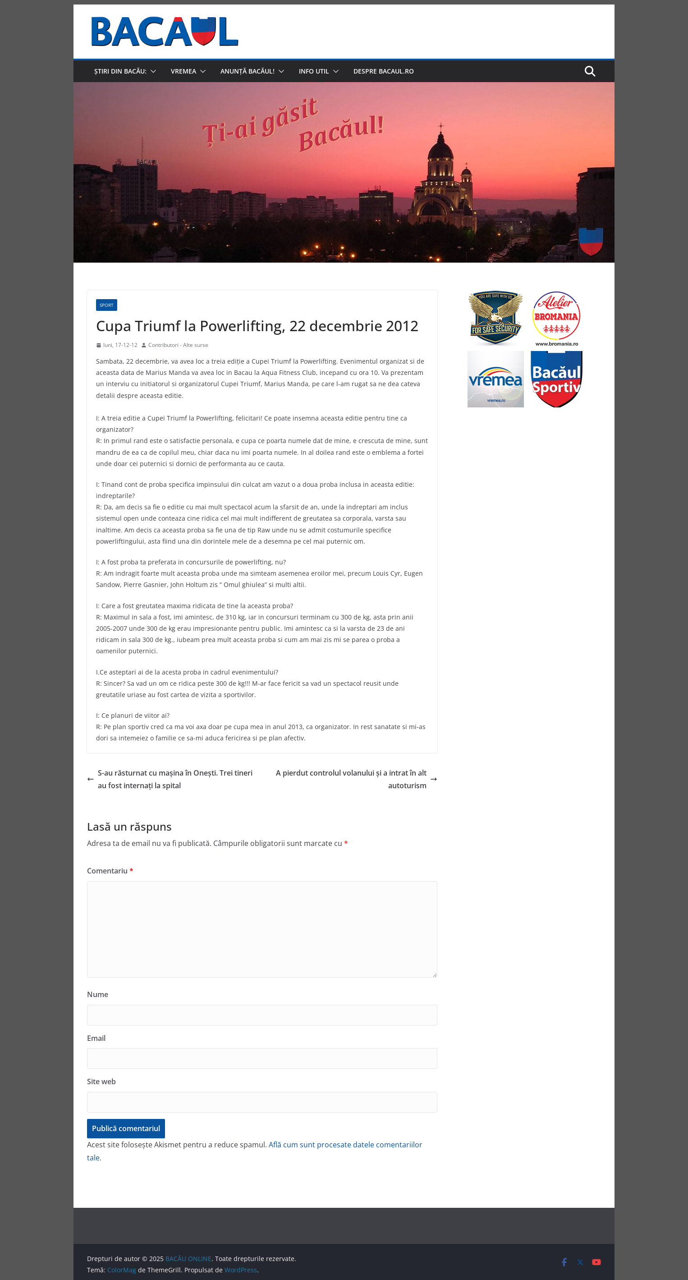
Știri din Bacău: (120, 71)
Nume (97, 994)
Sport (107, 305)
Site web (101, 1081)
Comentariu (110, 871)
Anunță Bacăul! (247, 71)
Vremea (183, 71)
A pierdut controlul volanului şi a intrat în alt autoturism (356, 779)
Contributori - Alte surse (178, 345)
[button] (151, 71)
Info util (314, 71)
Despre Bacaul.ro (383, 71)
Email (96, 1038)
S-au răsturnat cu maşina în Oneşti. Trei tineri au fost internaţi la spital (169, 779)
